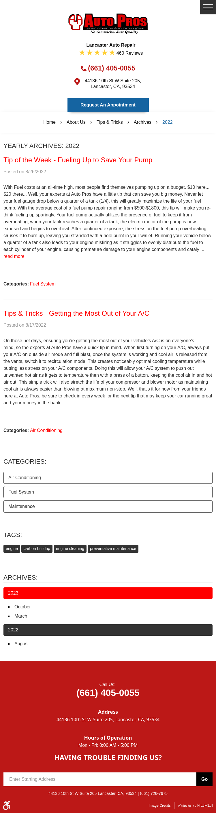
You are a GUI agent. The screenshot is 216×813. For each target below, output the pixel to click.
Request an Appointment (108, 104)
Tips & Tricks (110, 122)
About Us (76, 122)
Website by (195, 805)
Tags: (12, 534)
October (22, 606)
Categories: (24, 461)
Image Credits (160, 806)
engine (12, 548)
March (20, 616)
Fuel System (43, 283)
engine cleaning (70, 548)
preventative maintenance (113, 548)
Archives (142, 122)
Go (204, 779)
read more (14, 256)
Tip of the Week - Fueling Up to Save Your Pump (77, 160)
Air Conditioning (46, 430)
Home (49, 122)
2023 (13, 593)
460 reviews (130, 53)
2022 (167, 122)
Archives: (20, 577)
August (21, 643)
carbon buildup (37, 548)
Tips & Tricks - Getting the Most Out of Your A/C (76, 313)
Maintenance (21, 506)
